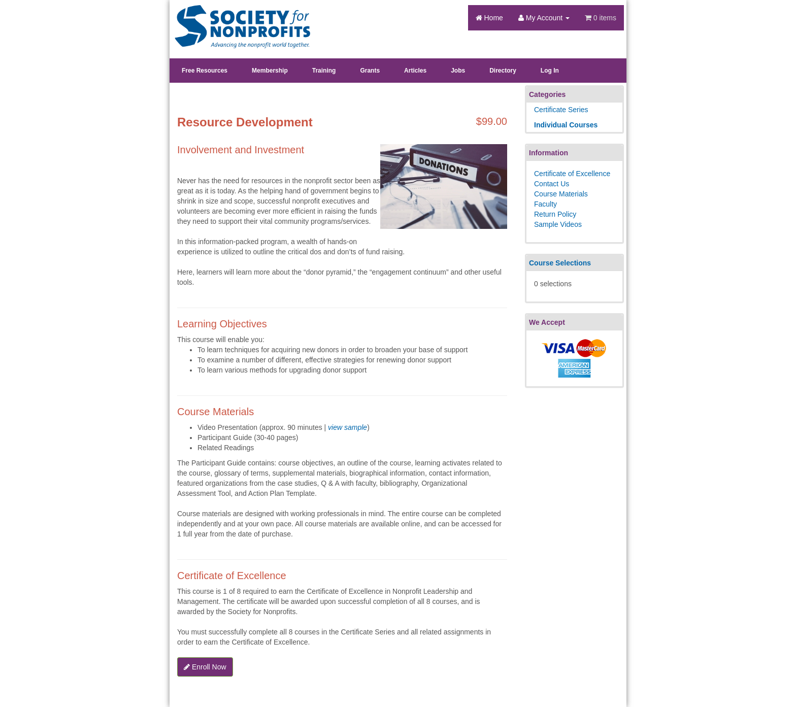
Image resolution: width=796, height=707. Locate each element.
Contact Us (551, 184)
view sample (347, 427)
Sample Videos (558, 224)
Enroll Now (205, 667)
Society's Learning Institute (236, 18)
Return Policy (555, 214)
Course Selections (560, 263)
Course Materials (561, 194)
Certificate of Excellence (572, 174)
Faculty (545, 204)
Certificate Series (561, 110)
